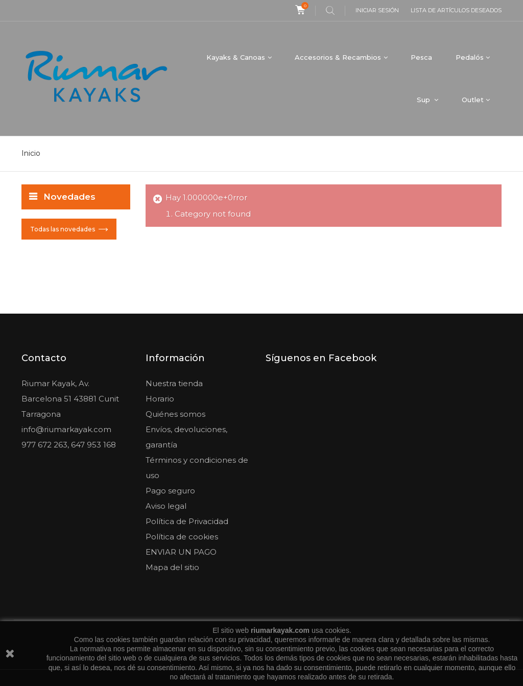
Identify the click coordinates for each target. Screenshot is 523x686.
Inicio (30, 153)
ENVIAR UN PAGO (181, 552)
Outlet (473, 100)
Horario (160, 399)
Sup (424, 100)
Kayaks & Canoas (235, 57)
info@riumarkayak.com (66, 429)
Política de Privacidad (187, 521)
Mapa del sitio (172, 567)
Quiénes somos (175, 414)
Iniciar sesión (377, 10)
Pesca (421, 57)
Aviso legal (166, 506)
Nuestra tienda (174, 383)
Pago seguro (170, 490)
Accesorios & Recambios (338, 57)
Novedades (69, 197)
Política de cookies (182, 536)
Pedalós (470, 57)
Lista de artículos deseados (456, 10)
